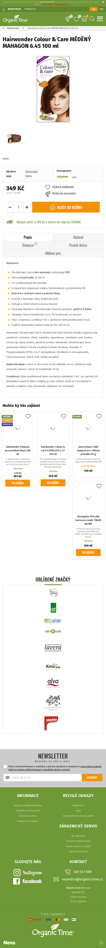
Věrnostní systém (28, 816)
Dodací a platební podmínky (28, 805)
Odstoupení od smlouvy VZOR (78, 816)
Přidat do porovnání (60, 193)
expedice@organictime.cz (82, 879)
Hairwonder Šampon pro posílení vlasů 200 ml (18, 450)
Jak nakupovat (78, 836)
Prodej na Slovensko (27, 821)
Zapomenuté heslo (78, 851)
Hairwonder (31, 171)
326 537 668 (82, 872)
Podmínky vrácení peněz (28, 810)
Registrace (78, 805)
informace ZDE (62, 4)
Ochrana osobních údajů (78, 841)
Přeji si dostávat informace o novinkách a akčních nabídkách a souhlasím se (55, 768)
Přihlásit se (30, 9)
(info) (74, 177)
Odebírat (92, 777)
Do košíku (18, 483)
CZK (93, 9)
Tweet (6, 158)
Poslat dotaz (78, 245)
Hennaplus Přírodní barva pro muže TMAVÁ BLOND (88, 520)
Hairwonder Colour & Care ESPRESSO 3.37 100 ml (53, 450)
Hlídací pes (53, 253)
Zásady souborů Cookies (78, 846)
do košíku (66, 207)
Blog (78, 810)
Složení (78, 237)
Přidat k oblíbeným (59, 186)
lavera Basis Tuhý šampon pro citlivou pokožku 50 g (88, 450)
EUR (101, 9)
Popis (28, 237)
